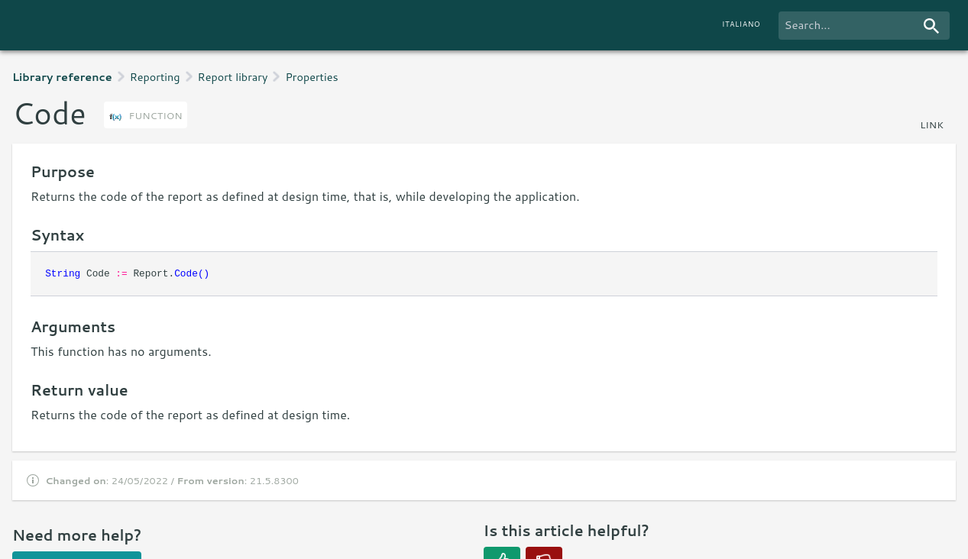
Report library (233, 77)
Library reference (62, 77)
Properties (311, 77)
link (932, 124)
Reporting (155, 77)
